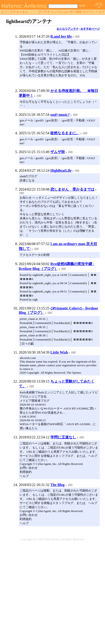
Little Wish (59, 352)
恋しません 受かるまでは (72, 189)
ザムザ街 (57, 152)
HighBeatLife (61, 170)
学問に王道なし (63, 437)
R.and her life (61, 36)
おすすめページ (90, 28)
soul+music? (60, 115)
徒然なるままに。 (65, 133)
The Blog (57, 485)
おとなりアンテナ (68, 28)
